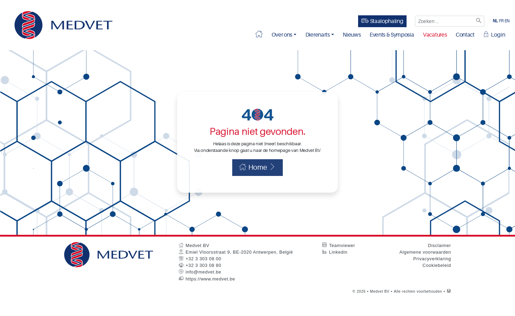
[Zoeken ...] (443, 21)
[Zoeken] (478, 21)
